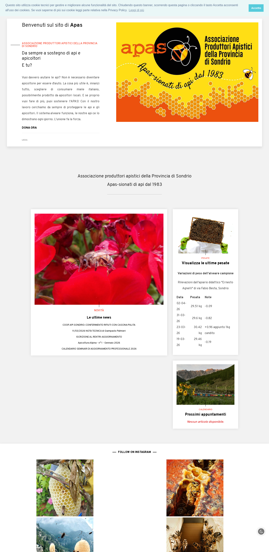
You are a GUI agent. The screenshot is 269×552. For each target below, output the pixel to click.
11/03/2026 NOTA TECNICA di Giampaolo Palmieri (99, 331)
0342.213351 (45, 527)
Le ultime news (99, 317)
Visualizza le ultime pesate (205, 263)
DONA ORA (32, 127)
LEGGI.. (26, 139)
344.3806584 (46, 533)
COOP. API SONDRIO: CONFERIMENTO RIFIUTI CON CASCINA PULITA (99, 326)
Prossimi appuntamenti (205, 414)
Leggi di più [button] (136, 10)
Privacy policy (173, 545)
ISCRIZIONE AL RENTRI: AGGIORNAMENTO (99, 337)
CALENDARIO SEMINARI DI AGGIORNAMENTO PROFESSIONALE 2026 (99, 349)
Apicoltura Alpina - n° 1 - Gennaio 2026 (99, 343)
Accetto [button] (256, 8)
